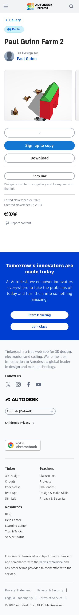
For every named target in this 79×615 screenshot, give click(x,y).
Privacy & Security (53, 498)
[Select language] (30, 411)
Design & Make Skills (54, 493)
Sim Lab (10, 498)
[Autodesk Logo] (22, 399)
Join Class (39, 326)
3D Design (12, 476)
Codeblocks (12, 487)
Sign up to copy (39, 145)
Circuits (10, 481)
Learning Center (16, 526)
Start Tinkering (39, 315)
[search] (71, 6)
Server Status (14, 537)
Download (40, 158)
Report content (17, 223)
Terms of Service (51, 562)
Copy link (40, 176)
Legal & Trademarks (19, 598)
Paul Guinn (27, 58)
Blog (8, 514)
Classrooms (47, 476)
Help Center (13, 520)
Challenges (47, 487)
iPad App (11, 493)
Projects (45, 481)
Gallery (12, 20)
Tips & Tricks (14, 531)
